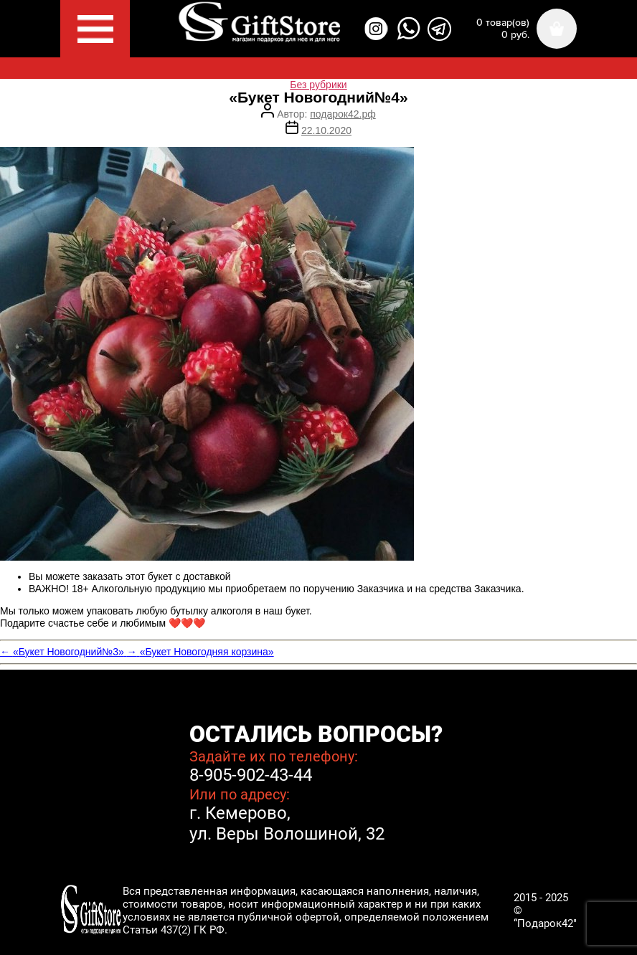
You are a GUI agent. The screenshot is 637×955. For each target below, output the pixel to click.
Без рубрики (318, 84)
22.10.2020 (326, 130)
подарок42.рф (342, 114)
